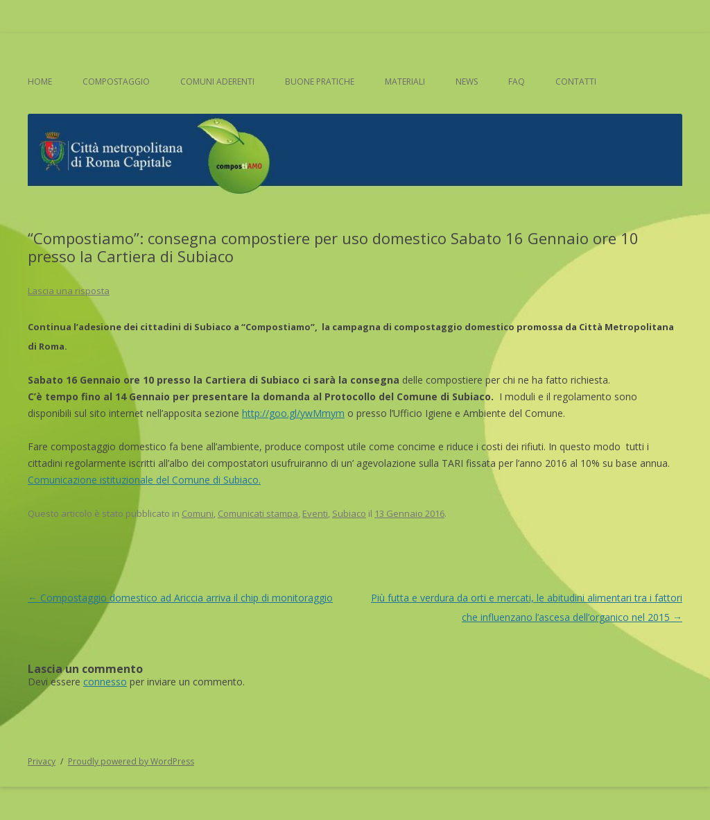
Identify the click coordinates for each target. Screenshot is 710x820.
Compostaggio (116, 81)
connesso (105, 681)
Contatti (575, 81)
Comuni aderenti (217, 81)
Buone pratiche (319, 81)
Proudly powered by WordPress (131, 761)
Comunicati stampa (258, 513)
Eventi (315, 513)
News (467, 81)
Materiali (405, 81)
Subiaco (349, 513)
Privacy (41, 761)
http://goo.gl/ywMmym (293, 413)
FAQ (516, 81)
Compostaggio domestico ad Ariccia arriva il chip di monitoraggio (180, 597)
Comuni (198, 513)
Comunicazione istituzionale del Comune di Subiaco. (144, 479)
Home (40, 81)
